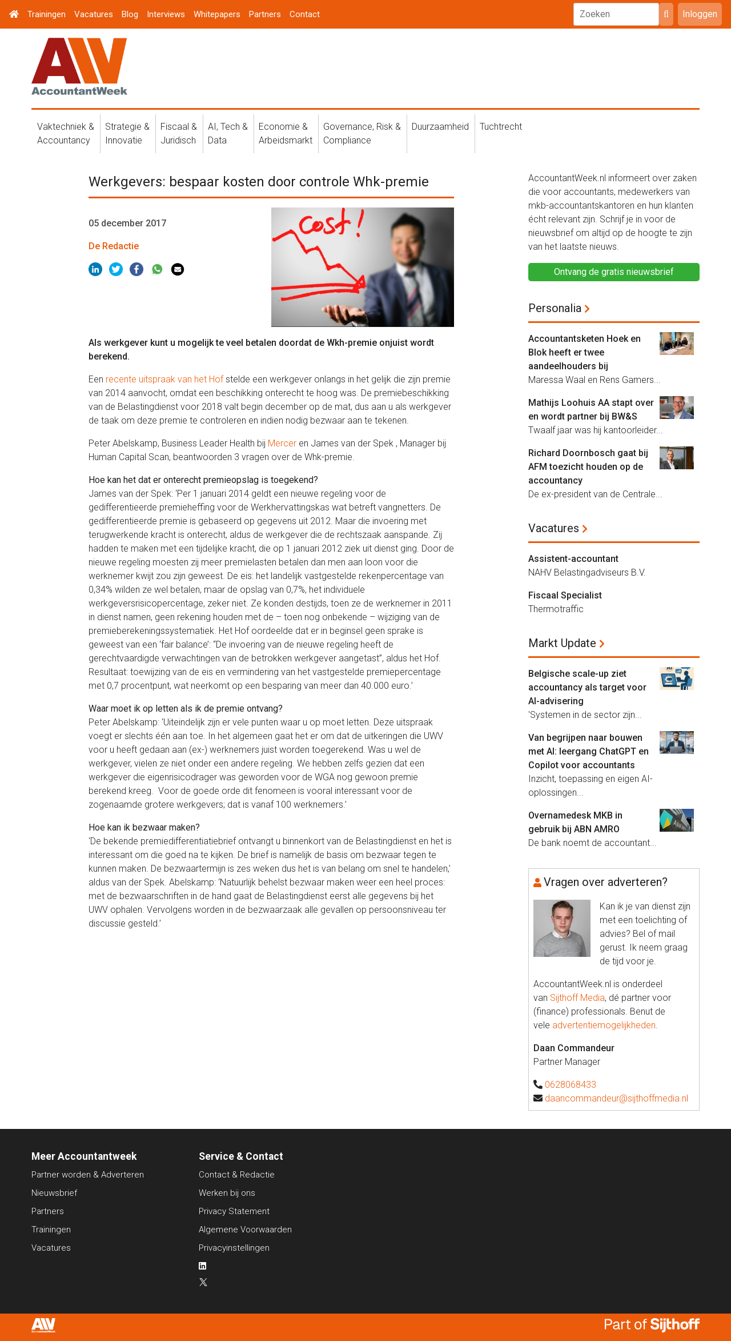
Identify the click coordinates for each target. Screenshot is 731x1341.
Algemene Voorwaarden (245, 1229)
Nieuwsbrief (54, 1193)
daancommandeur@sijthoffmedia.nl (616, 1098)
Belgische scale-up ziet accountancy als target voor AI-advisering (587, 687)
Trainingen (46, 14)
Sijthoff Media (577, 997)
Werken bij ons (227, 1193)
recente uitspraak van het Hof (164, 379)
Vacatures (93, 14)
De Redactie (114, 246)
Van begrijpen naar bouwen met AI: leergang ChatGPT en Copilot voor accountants (588, 751)
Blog (130, 14)
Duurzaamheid (440, 126)
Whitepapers (217, 14)
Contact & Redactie (237, 1175)
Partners (265, 14)
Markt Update (562, 643)
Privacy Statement (234, 1211)
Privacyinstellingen (234, 1248)
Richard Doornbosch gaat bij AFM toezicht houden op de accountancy (588, 467)
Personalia (554, 308)
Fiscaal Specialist (565, 595)
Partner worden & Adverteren (87, 1175)
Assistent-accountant (573, 558)
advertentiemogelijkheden (604, 1025)
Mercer (282, 443)
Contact (305, 14)
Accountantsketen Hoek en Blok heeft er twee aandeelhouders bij (584, 352)
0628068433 (570, 1084)
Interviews (166, 14)
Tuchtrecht (501, 126)
